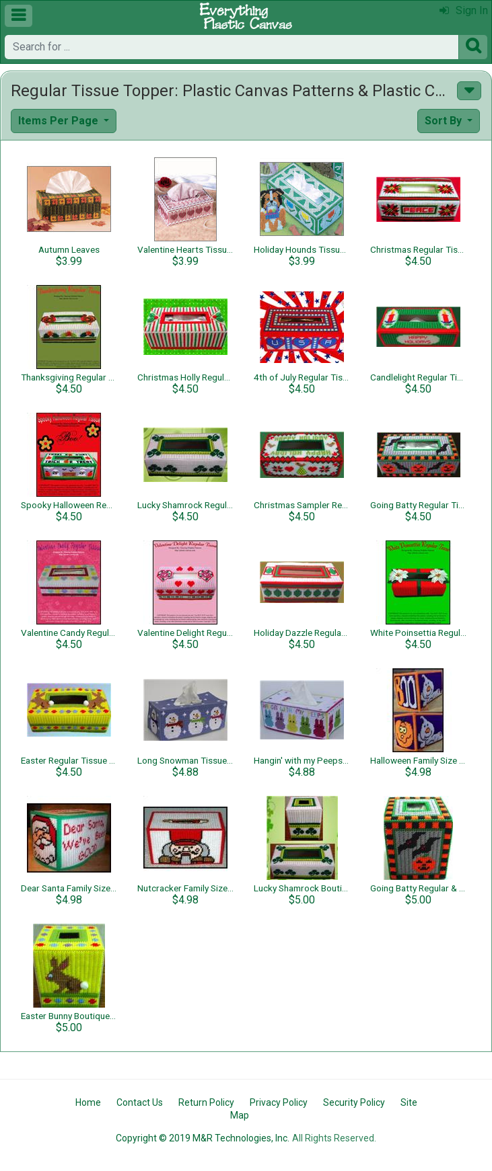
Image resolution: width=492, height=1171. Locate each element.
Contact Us (139, 1102)
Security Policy (354, 1102)
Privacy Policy (279, 1102)
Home (88, 1102)
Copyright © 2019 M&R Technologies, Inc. (202, 1138)
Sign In (464, 10)
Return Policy (206, 1102)
